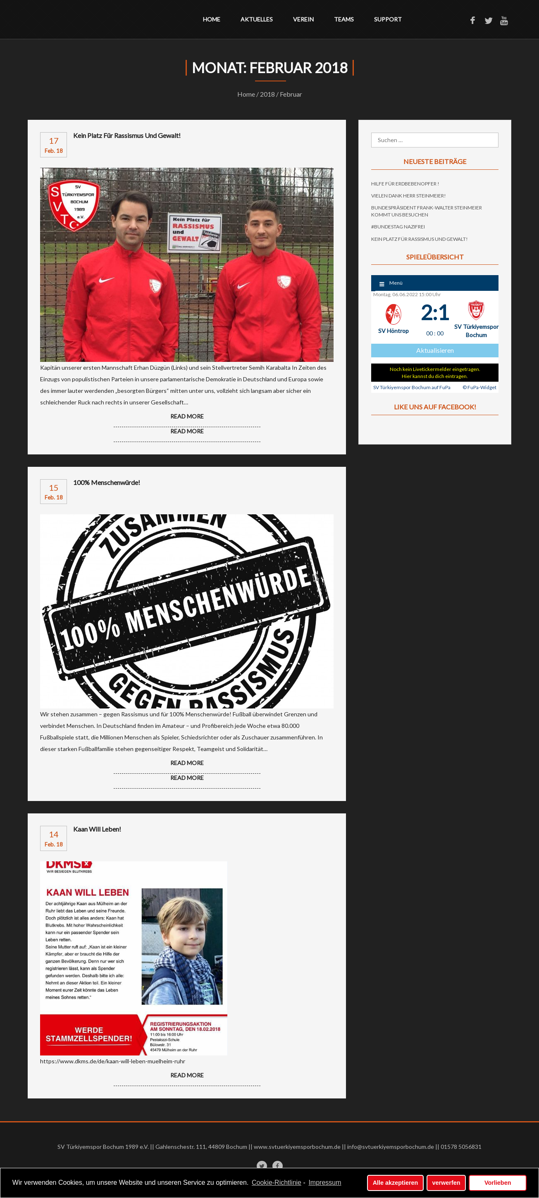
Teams (344, 19)
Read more (187, 416)
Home (211, 19)
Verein (303, 19)
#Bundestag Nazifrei (398, 226)
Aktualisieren (435, 350)
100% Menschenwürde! (106, 482)
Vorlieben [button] (497, 1182)
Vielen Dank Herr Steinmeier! (408, 196)
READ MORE (187, 431)
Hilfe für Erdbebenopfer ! (405, 184)
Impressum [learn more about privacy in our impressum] (324, 1182)
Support (388, 19)
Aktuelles (257, 19)
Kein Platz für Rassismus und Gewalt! (127, 135)
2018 (267, 94)
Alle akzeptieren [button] (395, 1182)
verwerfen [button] (446, 1182)
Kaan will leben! (97, 829)
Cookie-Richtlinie (276, 1182)
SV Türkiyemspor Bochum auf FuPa (412, 387)
